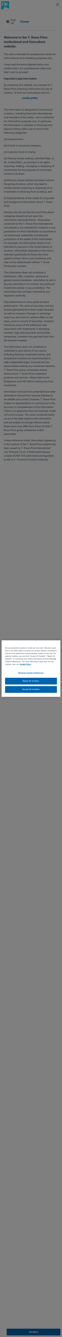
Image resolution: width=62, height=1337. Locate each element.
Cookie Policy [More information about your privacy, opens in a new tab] (25, 664)
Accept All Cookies (30, 689)
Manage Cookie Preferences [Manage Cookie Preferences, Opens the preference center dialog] (31, 673)
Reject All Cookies (31, 681)
